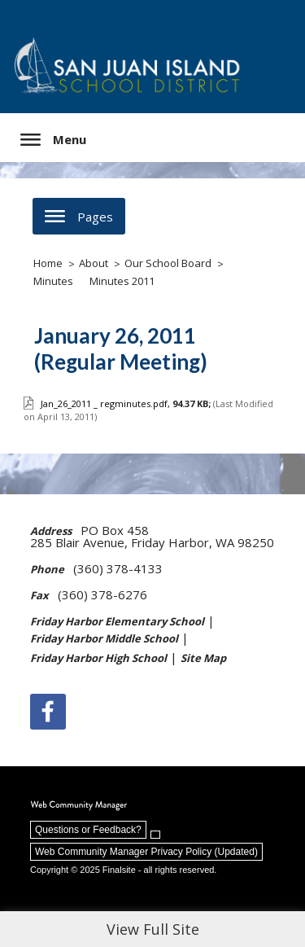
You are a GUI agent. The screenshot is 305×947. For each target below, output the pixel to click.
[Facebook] (48, 712)
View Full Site (153, 929)
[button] (53, 139)
